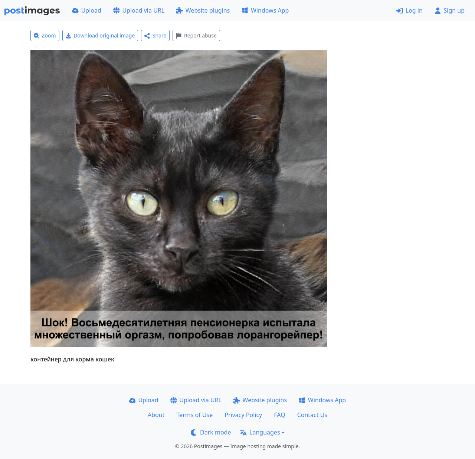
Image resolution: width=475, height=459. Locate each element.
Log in (409, 10)
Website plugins (203, 10)
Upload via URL (138, 10)
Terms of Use (194, 415)
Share (155, 35)
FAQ (279, 415)
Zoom (45, 35)
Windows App (265, 10)
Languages (260, 432)
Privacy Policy (243, 415)
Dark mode (211, 432)
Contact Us (312, 415)
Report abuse (196, 35)
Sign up (450, 10)
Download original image (100, 35)
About (156, 415)
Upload (86, 10)
